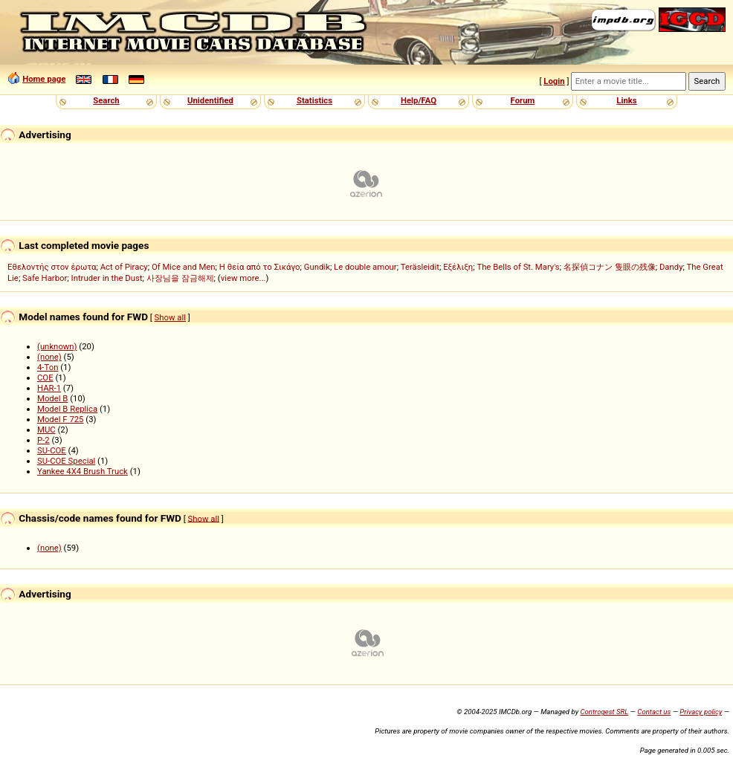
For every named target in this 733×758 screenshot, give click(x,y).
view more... (243, 278)
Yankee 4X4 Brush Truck (82, 471)
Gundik (317, 267)
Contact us (654, 711)
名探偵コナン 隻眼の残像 (610, 267)
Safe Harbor (44, 278)
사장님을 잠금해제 (180, 278)
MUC (46, 429)
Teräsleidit (420, 267)
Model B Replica (67, 409)
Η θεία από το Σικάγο (259, 267)
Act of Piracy (124, 267)
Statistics (314, 100)
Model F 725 (60, 419)
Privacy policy (700, 711)
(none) (49, 357)
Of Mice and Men (184, 267)
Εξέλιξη (458, 267)
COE (45, 377)
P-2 (43, 440)
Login (553, 81)
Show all (170, 317)
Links (626, 100)
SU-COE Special (66, 461)
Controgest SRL (604, 711)
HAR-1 (49, 388)
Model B (52, 398)
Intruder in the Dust (107, 278)
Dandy (671, 267)
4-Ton (47, 367)
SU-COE (51, 450)
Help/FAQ (418, 100)
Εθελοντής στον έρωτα (51, 267)
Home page (43, 79)
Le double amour (365, 267)
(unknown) (57, 346)
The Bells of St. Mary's (518, 267)
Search (106, 100)
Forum (523, 100)
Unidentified (210, 100)
